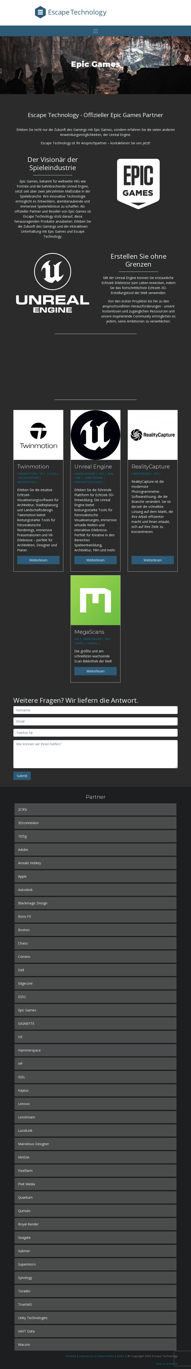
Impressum (86, 1356)
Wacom (24, 1344)
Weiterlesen (38, 560)
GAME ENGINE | (95, 477)
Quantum (25, 1197)
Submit (22, 775)
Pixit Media (26, 1184)
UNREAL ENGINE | (86, 473)
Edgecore (25, 983)
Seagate (24, 1237)
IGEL (21, 1077)
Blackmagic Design (32, 903)
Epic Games (27, 1010)
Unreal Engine (93, 466)
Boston (24, 930)
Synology (25, 1277)
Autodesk (25, 889)
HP (20, 1063)
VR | (43, 473)
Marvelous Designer (33, 1144)
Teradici (24, 1291)
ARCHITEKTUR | (27, 482)
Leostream (26, 1117)
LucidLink (25, 1130)
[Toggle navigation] (95, 31)
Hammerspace (29, 1050)
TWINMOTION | (28, 473)
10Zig (22, 836)
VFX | (103, 473)
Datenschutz (105, 1356)
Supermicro (27, 1264)
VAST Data (26, 1331)
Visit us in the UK (167, 1363)
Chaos (23, 943)
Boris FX (24, 916)
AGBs (120, 1356)
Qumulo (24, 1210)
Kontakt (71, 1356)
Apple (22, 876)
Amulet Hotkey (29, 863)
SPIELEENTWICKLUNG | (90, 482)
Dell (21, 970)
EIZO (22, 996)
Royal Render (28, 1224)
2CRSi (22, 809)
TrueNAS (25, 1304)
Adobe (23, 849)
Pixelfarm (25, 1170)
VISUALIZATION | (30, 477)
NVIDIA (23, 1157)
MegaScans (89, 631)
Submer (24, 1251)
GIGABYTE (26, 1023)
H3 (20, 1037)
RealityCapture (150, 466)
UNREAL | (94, 643)
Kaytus (23, 1090)
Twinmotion (33, 466)
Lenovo (24, 1103)
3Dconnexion (28, 823)
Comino (24, 956)
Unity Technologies (33, 1317)
